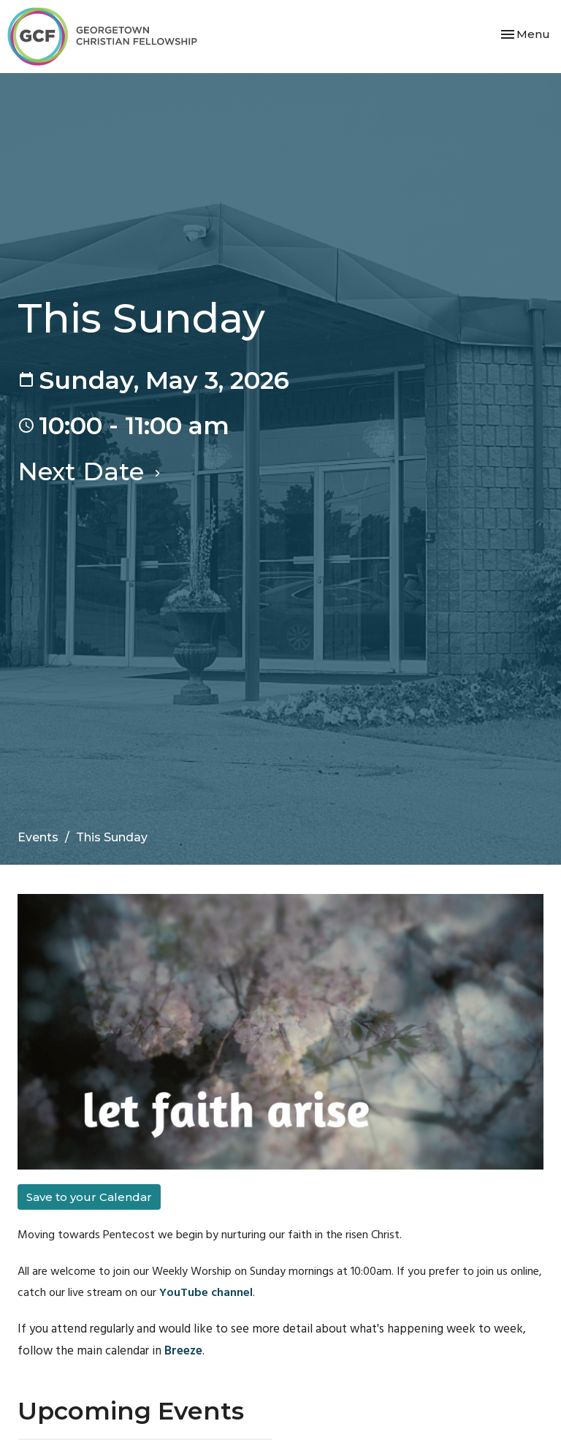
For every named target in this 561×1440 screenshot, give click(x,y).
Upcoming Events (131, 1410)
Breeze (183, 1351)
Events (38, 837)
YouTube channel (206, 1293)
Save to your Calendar (89, 1197)
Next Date (91, 471)
